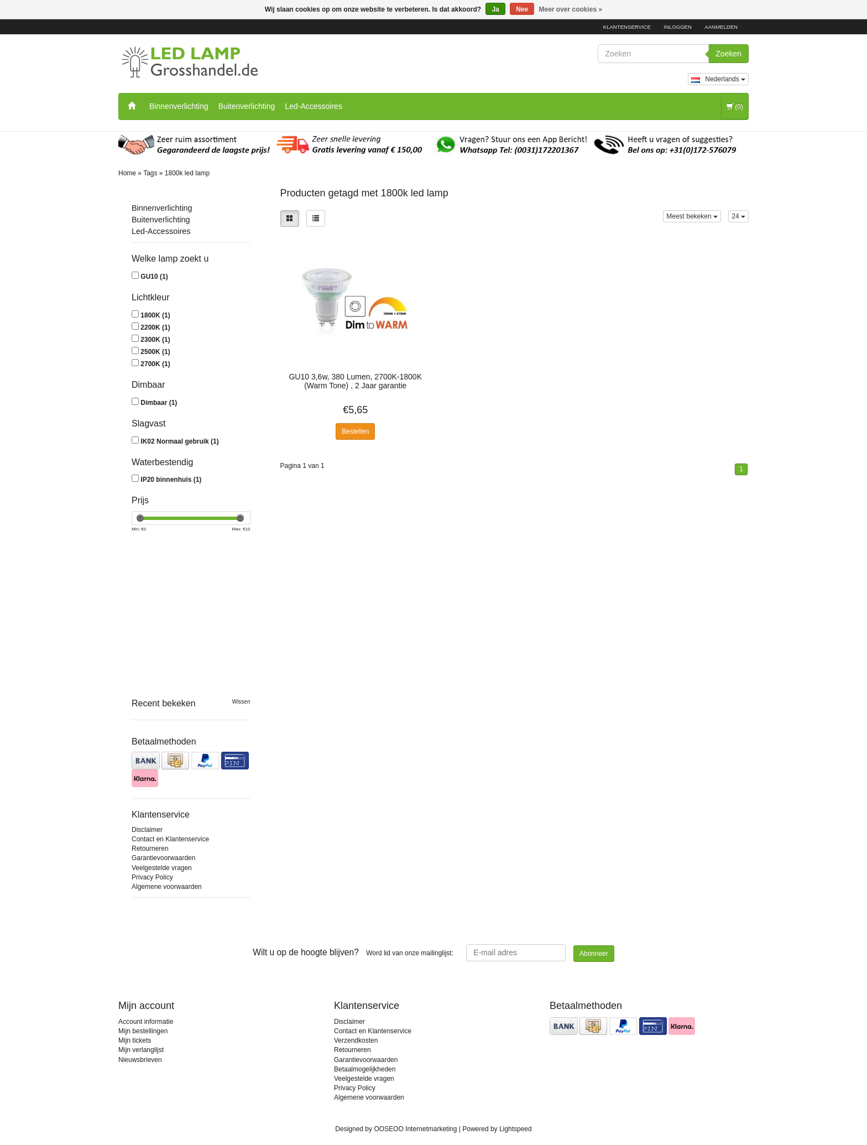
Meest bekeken (692, 216)
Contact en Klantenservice (170, 839)
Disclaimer (147, 830)
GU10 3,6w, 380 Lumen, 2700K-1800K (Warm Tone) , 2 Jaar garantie (355, 381)
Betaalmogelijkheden (364, 1069)
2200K (155, 327)
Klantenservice (627, 27)
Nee (522, 9)
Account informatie (145, 1022)
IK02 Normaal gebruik (179, 441)
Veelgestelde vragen (162, 868)
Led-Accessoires (313, 106)
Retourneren (150, 848)
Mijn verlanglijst (141, 1050)
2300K (155, 340)
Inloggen (678, 27)
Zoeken (728, 53)
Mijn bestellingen (143, 1031)
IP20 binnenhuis (170, 479)
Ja (495, 9)
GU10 (154, 276)
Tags (150, 173)
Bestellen (355, 431)
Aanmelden (721, 27)
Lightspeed (515, 1129)
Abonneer (593, 953)
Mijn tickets (134, 1040)
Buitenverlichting (246, 106)
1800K (155, 315)
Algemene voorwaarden (167, 887)
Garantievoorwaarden (163, 858)
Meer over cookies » (571, 9)
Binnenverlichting (178, 106)
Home (127, 173)
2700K (155, 364)
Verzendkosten (356, 1040)
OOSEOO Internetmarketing (415, 1129)
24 (738, 216)
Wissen (241, 702)
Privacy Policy (152, 877)
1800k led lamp (187, 173)
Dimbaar (158, 403)
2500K (155, 352)
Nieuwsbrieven (140, 1060)
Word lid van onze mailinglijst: (353, 952)
